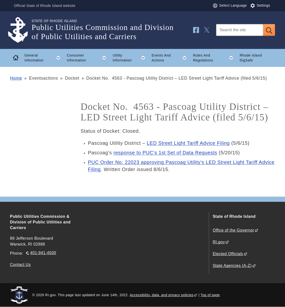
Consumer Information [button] (88, 57)
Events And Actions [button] (171, 57)
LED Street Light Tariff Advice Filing (188, 143)
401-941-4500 (43, 253)
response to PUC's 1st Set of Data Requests (165, 152)
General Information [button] (44, 57)
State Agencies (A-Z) (232, 265)
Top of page (210, 295)
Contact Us (20, 265)
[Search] (239, 30)
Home (16, 78)
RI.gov (219, 242)
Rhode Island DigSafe (251, 57)
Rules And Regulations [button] (214, 57)
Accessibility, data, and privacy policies (162, 295)
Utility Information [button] (130, 57)
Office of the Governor (233, 230)
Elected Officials (228, 254)
